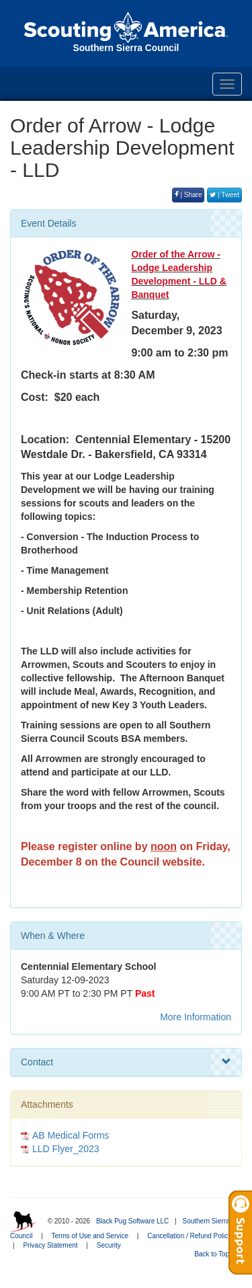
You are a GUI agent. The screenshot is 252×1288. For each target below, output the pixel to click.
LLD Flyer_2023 (65, 1148)
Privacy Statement (50, 1245)
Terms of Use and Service (90, 1236)
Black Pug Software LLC (132, 1221)
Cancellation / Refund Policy (189, 1236)
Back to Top (216, 1254)
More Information (195, 1017)
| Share (188, 194)
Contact (126, 1062)
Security (109, 1245)
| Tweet (224, 194)
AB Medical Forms (70, 1135)
